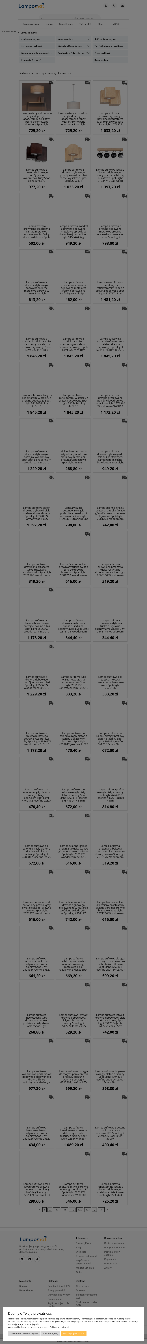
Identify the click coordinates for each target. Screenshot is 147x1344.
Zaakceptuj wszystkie (73, 1333)
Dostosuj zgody (50, 1333)
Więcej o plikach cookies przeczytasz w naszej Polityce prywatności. (38, 1327)
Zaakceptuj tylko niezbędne (24, 1333)
